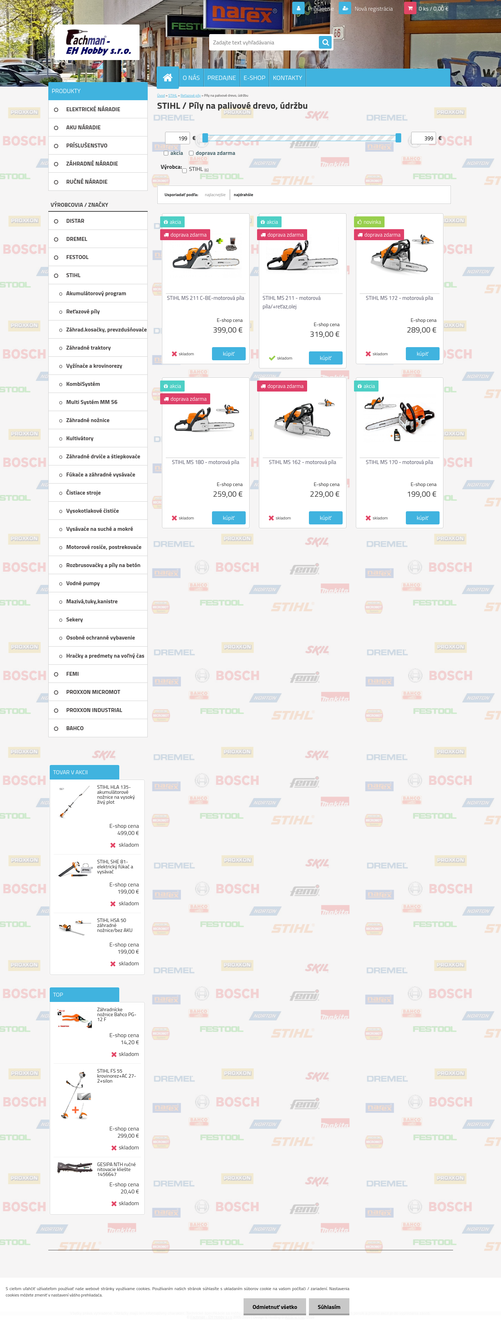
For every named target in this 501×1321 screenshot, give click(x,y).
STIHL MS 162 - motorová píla (302, 462)
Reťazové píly (191, 95)
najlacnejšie (215, 194)
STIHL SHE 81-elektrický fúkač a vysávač (115, 866)
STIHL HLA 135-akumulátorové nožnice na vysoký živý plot (116, 794)
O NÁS (191, 77)
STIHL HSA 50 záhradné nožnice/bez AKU (114, 925)
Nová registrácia (373, 8)
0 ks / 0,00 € (433, 8)
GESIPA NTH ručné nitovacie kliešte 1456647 (116, 1169)
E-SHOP (254, 77)
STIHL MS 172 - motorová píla (399, 298)
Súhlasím (329, 1307)
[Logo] (97, 42)
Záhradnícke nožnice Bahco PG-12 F (116, 1014)
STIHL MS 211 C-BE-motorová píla (205, 298)
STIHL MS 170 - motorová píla (399, 462)
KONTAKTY (287, 77)
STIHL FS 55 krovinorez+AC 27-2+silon (116, 1075)
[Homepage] (171, 77)
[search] (325, 42)
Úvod (161, 95)
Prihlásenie (321, 8)
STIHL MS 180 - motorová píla (205, 462)
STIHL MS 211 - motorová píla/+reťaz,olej (292, 302)
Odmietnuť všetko (274, 1307)
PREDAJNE (221, 77)
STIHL (172, 95)
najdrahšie (244, 194)
